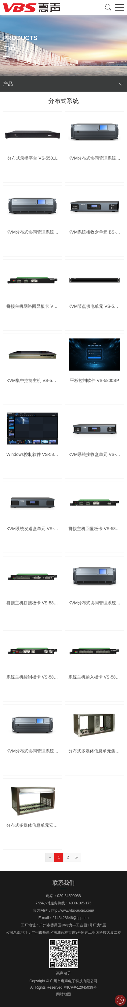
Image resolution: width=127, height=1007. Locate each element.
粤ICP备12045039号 (80, 987)
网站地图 (63, 994)
